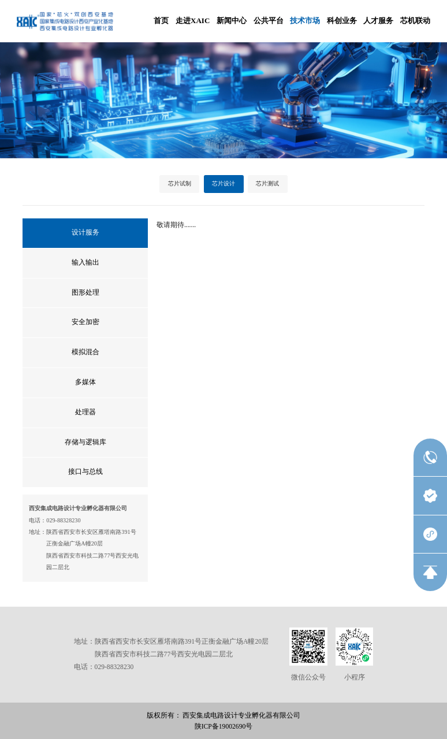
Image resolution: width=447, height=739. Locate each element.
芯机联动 (415, 20)
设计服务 (85, 232)
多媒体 (85, 382)
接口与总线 (85, 472)
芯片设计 (223, 183)
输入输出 (85, 262)
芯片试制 (179, 183)
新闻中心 (232, 20)
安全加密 (85, 322)
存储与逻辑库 (85, 442)
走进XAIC (193, 20)
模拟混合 (85, 352)
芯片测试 (267, 183)
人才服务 (378, 20)
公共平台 (269, 20)
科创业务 (342, 20)
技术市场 (305, 20)
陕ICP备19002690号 (224, 726)
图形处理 (85, 292)
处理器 (85, 412)
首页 (161, 20)
